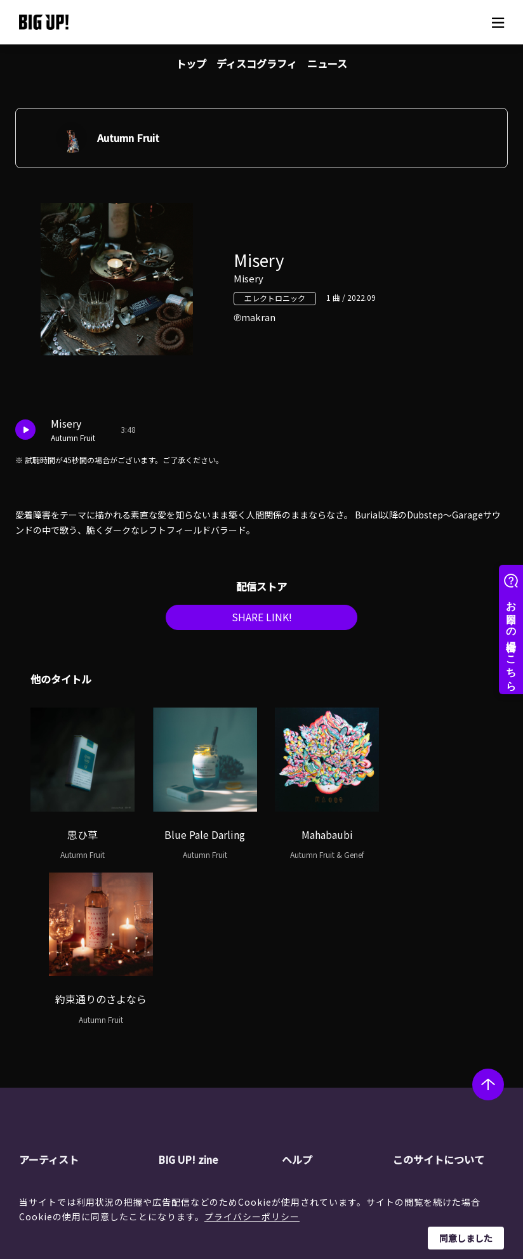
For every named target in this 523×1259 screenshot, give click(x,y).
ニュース (327, 63)
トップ (191, 63)
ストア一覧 (327, 1038)
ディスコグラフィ (256, 63)
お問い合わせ (331, 1102)
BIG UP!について (338, 1021)
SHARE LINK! (261, 620)
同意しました (466, 1238)
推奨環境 (322, 1086)
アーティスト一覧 (77, 1021)
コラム (194, 1038)
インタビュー (207, 1054)
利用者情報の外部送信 (459, 1070)
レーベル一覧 (68, 1038)
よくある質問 (331, 1054)
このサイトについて (438, 996)
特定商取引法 (441, 1054)
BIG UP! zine (188, 996)
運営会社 (433, 1021)
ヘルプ (297, 996)
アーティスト (49, 996)
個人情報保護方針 (450, 1038)
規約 (313, 1070)
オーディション (211, 1070)
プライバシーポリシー (252, 1216)
